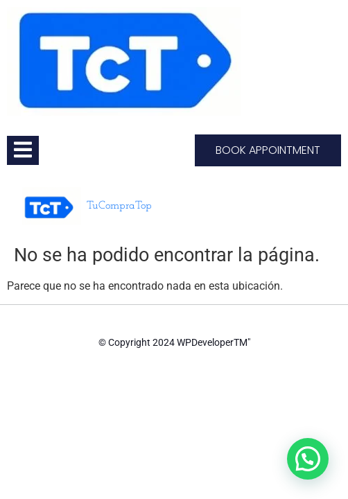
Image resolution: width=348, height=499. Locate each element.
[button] (308, 459)
